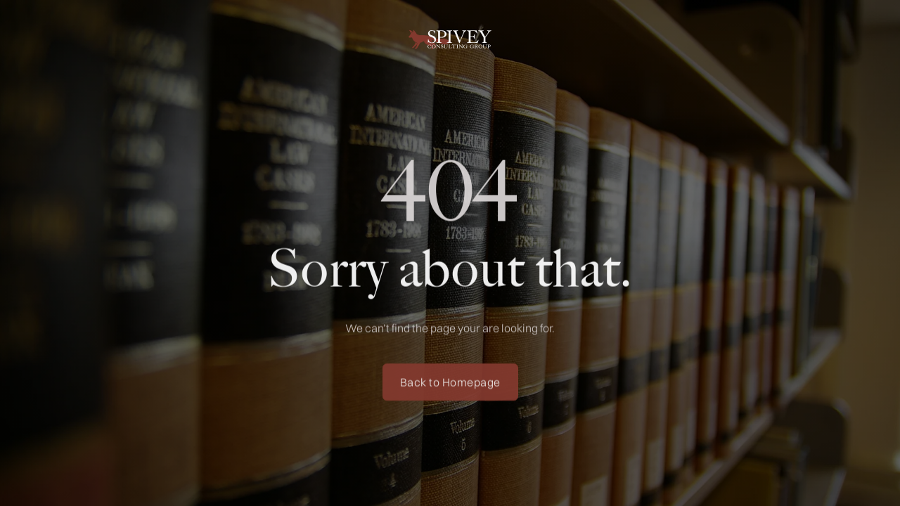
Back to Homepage (450, 386)
